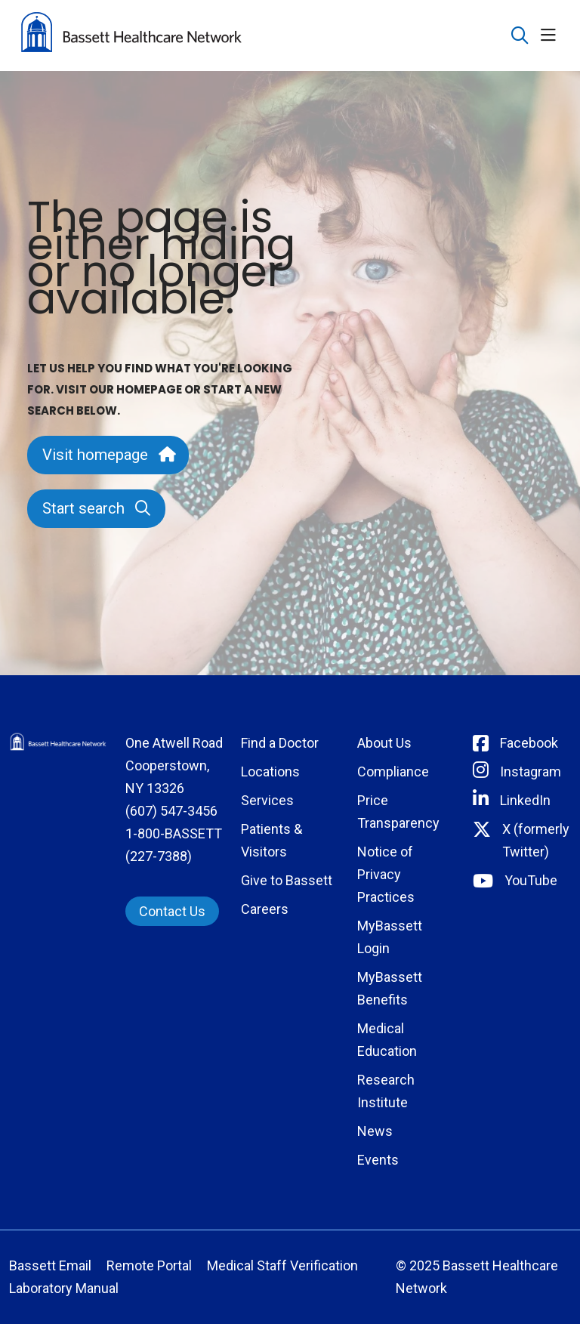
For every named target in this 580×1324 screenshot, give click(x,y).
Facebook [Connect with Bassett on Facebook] (529, 743)
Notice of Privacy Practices (386, 874)
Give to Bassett (286, 880)
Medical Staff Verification (282, 1265)
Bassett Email (50, 1265)
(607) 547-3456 (171, 811)
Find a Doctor (280, 743)
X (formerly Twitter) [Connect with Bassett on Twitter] (535, 840)
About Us (384, 743)
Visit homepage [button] (108, 455)
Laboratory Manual (64, 1288)
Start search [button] (96, 508)
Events (378, 1160)
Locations (270, 771)
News (375, 1131)
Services (267, 800)
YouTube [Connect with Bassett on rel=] (530, 880)
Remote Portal (149, 1265)
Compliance (393, 771)
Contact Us (172, 911)
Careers (264, 909)
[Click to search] (520, 36)
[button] (551, 36)
